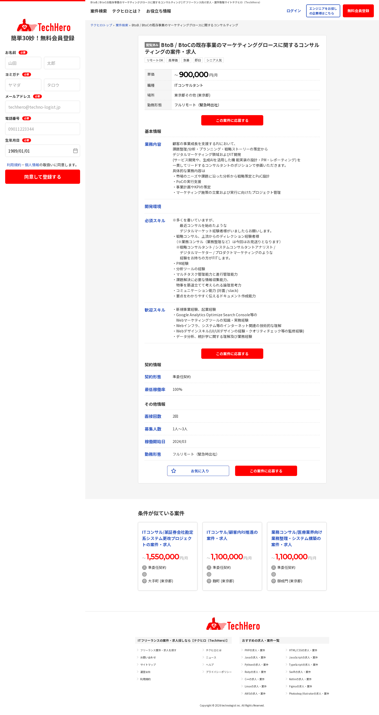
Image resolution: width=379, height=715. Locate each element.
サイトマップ (148, 664)
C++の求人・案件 (255, 679)
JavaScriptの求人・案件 (303, 657)
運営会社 (145, 672)
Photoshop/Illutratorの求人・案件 (309, 693)
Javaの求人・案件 (255, 657)
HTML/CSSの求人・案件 (303, 650)
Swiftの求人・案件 (300, 672)
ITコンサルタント (188, 85)
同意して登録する (42, 176)
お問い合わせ (148, 657)
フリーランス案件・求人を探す (158, 650)
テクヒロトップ (101, 25)
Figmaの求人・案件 (300, 686)
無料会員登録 (358, 10)
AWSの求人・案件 (255, 693)
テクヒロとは (213, 650)
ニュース (211, 657)
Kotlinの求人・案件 (300, 679)
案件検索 (98, 11)
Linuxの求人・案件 (256, 686)
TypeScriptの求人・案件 (303, 664)
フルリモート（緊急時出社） (197, 104)
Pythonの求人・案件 (256, 664)
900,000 (193, 74)
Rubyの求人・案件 (255, 672)
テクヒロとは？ (126, 11)
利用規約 (14, 164)
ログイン (294, 10)
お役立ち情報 (158, 11)
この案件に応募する (232, 120)
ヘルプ (210, 664)
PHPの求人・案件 (255, 650)
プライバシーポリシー (219, 672)
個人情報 (32, 164)
